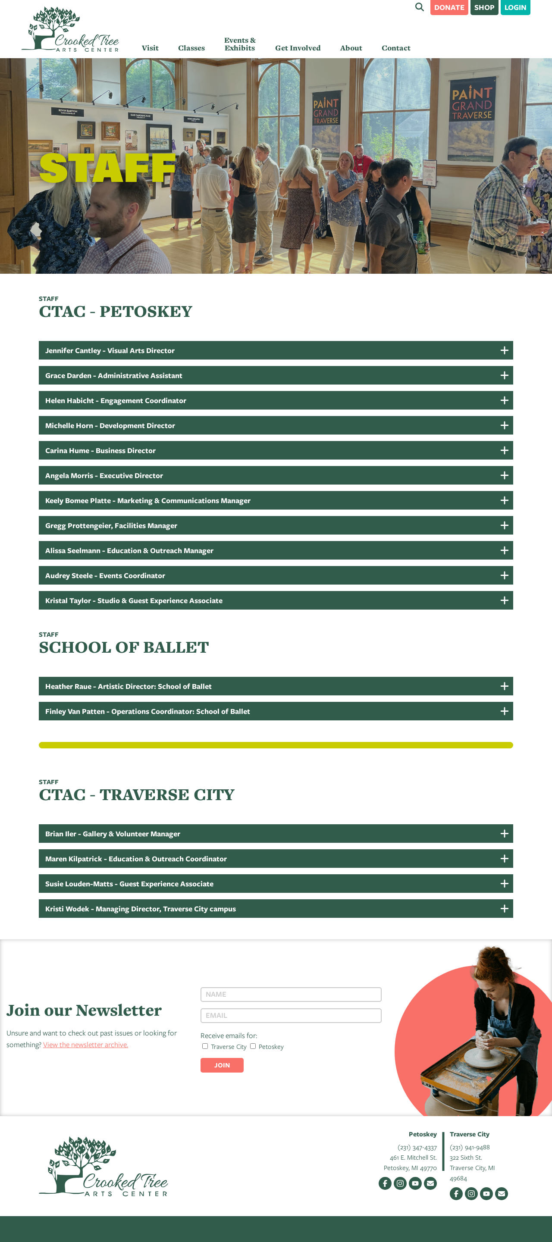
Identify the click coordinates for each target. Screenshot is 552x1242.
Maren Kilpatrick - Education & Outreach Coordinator (136, 858)
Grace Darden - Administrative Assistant (113, 375)
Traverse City (224, 1046)
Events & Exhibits (240, 44)
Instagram (400, 1183)
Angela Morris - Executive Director (104, 475)
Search (419, 7)
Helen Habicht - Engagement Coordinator (115, 400)
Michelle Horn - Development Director (110, 425)
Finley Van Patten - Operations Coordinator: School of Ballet (147, 711)
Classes (191, 48)
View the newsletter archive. (85, 1044)
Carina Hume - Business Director (100, 450)
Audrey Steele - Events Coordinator (105, 575)
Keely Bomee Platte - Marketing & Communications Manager (148, 500)
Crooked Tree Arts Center (70, 29)
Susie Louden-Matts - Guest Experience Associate (129, 883)
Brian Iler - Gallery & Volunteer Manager (112, 833)
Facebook (385, 1183)
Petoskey (267, 1046)
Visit (150, 48)
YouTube (415, 1183)
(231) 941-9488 (470, 1146)
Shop (484, 7)
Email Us (430, 1183)
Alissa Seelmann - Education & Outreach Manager (129, 550)
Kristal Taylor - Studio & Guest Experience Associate (134, 600)
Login (516, 7)
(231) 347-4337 (417, 1146)
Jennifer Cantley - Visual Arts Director (110, 350)
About (351, 48)
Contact (396, 48)
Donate (449, 7)
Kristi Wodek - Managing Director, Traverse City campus (140, 909)
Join (222, 1065)
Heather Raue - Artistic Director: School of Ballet (128, 686)
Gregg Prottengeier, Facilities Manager (111, 525)
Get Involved (298, 48)
